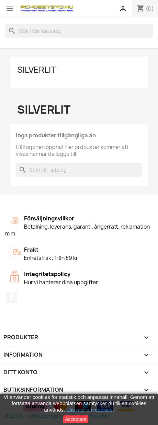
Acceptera (76, 419)
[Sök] (79, 31)
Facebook (11, 297)
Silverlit (36, 70)
